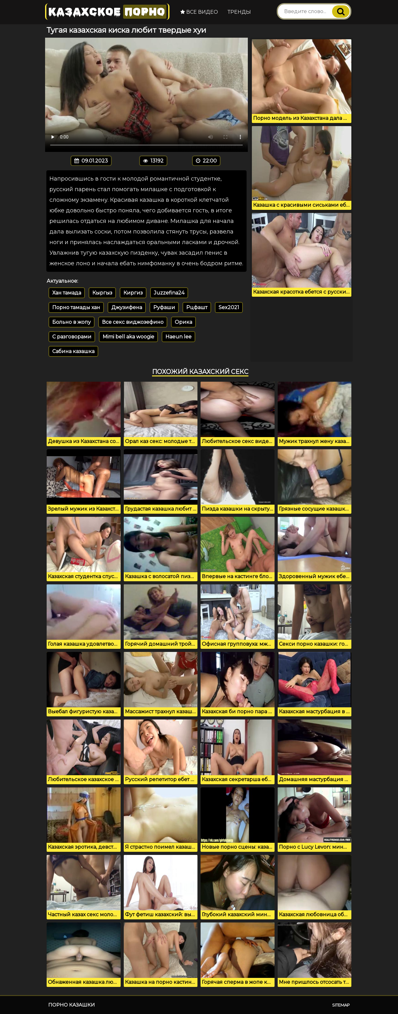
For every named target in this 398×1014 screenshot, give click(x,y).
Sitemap (341, 1004)
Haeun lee (178, 337)
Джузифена (126, 307)
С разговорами (71, 337)
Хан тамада (66, 293)
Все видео (199, 12)
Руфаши (164, 307)
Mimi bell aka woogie (128, 337)
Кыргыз (102, 293)
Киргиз (133, 293)
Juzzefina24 (169, 293)
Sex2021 (229, 307)
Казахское (107, 12)
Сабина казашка (73, 351)
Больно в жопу (71, 322)
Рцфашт (196, 307)
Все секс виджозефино (133, 322)
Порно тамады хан (76, 307)
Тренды (239, 12)
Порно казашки (71, 1005)
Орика (183, 322)
